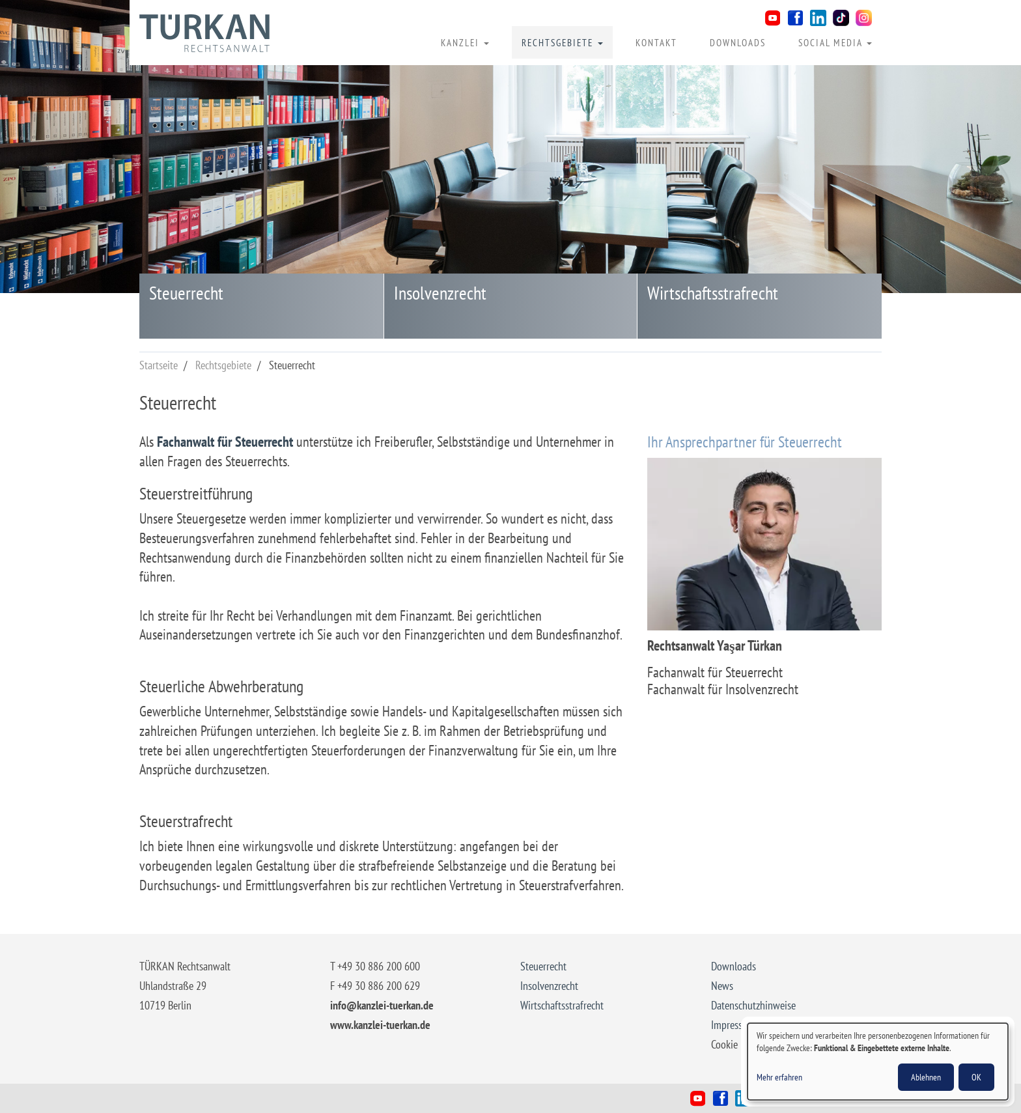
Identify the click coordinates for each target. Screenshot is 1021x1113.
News (722, 985)
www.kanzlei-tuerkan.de (380, 1024)
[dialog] (878, 1061)
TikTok (841, 18)
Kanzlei (465, 42)
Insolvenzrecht (440, 293)
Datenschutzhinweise (753, 1005)
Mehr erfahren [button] (779, 1077)
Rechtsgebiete (562, 42)
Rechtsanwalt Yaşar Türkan (204, 33)
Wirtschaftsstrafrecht (712, 293)
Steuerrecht (186, 293)
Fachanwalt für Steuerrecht (225, 441)
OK (976, 1077)
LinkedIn (818, 18)
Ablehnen (926, 1077)
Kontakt (656, 42)
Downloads (738, 42)
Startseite (158, 365)
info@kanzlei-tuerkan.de (382, 1005)
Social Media (835, 42)
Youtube (772, 18)
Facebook (795, 18)
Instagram (864, 18)
